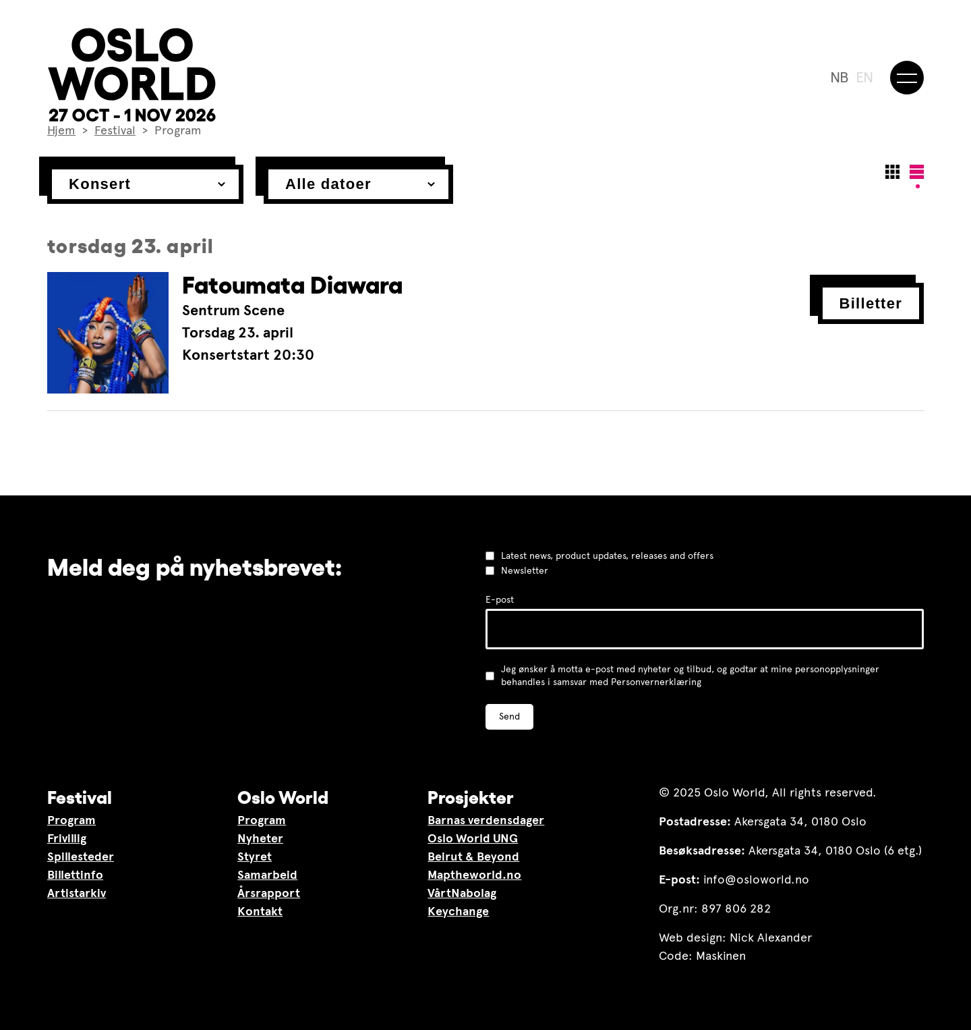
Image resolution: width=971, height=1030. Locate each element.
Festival (79, 797)
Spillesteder (80, 856)
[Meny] (907, 77)
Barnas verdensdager (486, 820)
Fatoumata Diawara (292, 285)
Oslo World (282, 797)
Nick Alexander (771, 937)
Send (509, 716)
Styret (254, 856)
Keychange (458, 911)
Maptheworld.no (474, 874)
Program (71, 820)
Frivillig (66, 838)
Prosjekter (471, 797)
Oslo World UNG (473, 838)
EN (864, 77)
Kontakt (260, 911)
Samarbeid (267, 874)
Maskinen (721, 955)
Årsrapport (268, 893)
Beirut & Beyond (473, 856)
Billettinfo (75, 874)
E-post (500, 599)
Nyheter (260, 838)
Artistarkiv (76, 893)
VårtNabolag (462, 893)
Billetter (871, 303)
